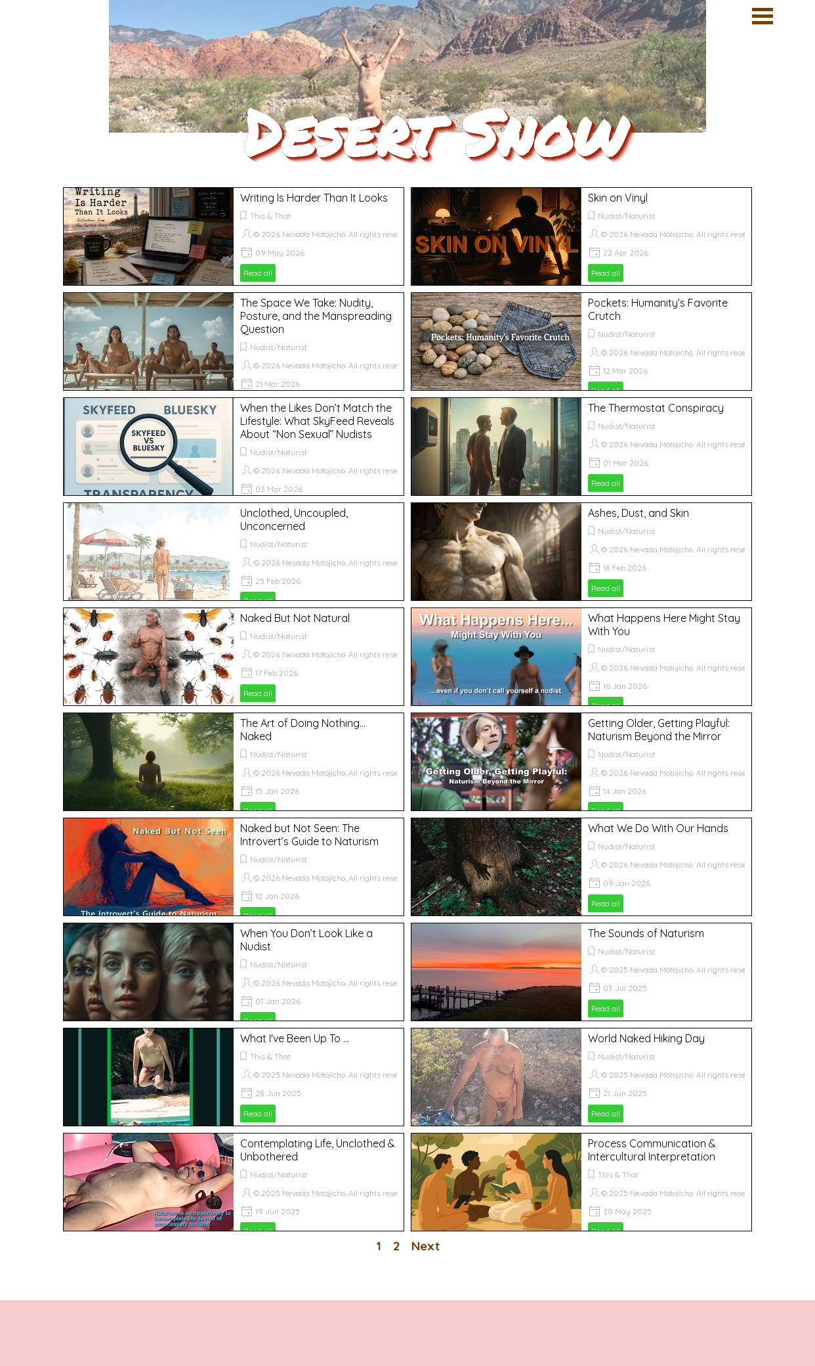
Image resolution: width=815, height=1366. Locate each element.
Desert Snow (434, 131)
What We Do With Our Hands (658, 828)
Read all (257, 273)
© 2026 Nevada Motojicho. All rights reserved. (334, 234)
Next (425, 1246)
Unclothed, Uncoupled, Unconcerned (294, 519)
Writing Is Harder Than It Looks (314, 197)
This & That (270, 216)
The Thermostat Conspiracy (656, 407)
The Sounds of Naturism (646, 933)
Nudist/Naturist (626, 216)
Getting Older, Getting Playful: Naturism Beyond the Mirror (659, 729)
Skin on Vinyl (618, 197)
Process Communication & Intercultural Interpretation (652, 1150)
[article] (233, 236)
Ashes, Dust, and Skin (638, 512)
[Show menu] (762, 16)
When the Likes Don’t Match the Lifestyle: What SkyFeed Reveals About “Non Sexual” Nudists (317, 421)
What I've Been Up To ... (294, 1038)
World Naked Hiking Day (646, 1038)
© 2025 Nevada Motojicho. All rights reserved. (682, 970)
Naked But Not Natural (295, 618)
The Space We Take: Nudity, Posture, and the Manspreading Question (316, 316)
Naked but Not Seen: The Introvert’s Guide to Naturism (309, 835)
